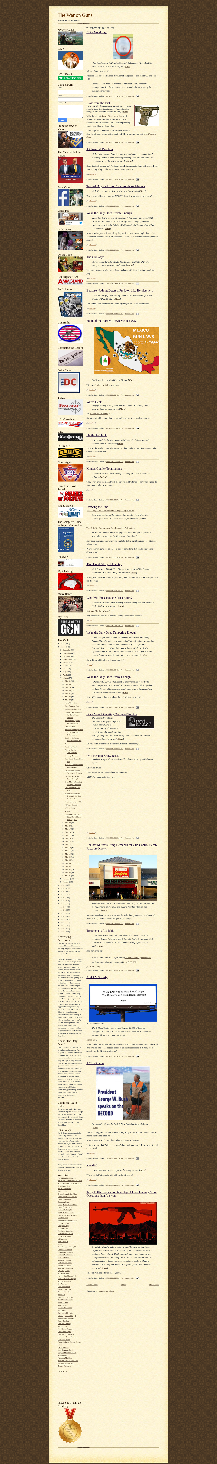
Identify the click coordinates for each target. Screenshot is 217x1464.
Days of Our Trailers (65, 1207)
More (127, 66)
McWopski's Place (65, 1263)
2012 (63, 910)
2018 (63, 891)
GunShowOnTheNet (65, 1234)
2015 (63, 901)
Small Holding (63, 1321)
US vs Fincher (63, 1347)
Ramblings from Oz (65, 1300)
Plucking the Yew (64, 1289)
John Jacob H (63, 1242)
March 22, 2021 (130, 962)
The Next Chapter (64, 1332)
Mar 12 (68, 848)
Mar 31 (68, 681)
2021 (63, 647)
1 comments (129, 142)
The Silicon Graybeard (66, 1334)
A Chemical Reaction (73, 709)
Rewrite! (68, 811)
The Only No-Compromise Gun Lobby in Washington (110, 528)
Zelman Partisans (64, 1366)
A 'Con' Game (70, 808)
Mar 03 (68, 869)
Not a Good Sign (71, 703)
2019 (63, 888)
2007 (63, 925)
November (67, 653)
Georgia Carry (63, 1226)
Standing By (62, 1326)
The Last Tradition (65, 1249)
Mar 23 (68, 700)
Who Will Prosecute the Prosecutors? (109, 597)
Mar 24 (68, 697)
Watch (103, 477)
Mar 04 (68, 866)
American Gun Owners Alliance (70, 1181)
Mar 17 (68, 835)
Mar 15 (68, 841)
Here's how (91, 1039)
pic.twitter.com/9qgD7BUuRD (137, 957)
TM (98, 967)
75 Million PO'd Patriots (67, 1178)
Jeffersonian (62, 1239)
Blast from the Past (72, 706)
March (65, 678)
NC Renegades (63, 1273)
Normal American (64, 1281)
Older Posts (154, 1284)
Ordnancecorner (64, 1287)
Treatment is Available (73, 802)
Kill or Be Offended (99, 413)
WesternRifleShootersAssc (68, 1361)
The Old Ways (70, 726)
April (65, 675)
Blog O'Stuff (62, 1191)
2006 (63, 929)
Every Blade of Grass (66, 1212)
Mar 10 (68, 854)
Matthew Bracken (64, 1260)
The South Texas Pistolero (67, 1337)
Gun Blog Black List (65, 1231)
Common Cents (64, 1202)
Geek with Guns (64, 1223)
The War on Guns (75, 15)
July (64, 665)
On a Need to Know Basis (102, 755)
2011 (63, 913)
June (65, 669)
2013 (63, 907)
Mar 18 (68, 832)
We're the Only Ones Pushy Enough (108, 677)
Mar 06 (68, 860)
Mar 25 (68, 693)
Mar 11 (68, 851)
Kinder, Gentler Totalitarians (104, 468)
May (65, 672)
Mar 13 (68, 844)
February (66, 879)
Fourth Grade (63, 1218)
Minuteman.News (64, 1265)
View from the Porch (65, 1350)
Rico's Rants (62, 1305)
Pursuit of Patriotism (65, 1297)
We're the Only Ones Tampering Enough (111, 632)
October (66, 656)
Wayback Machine (65, 1358)
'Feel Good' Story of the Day (104, 564)
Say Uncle (61, 1310)
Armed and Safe (64, 1186)
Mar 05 (68, 863)
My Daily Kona (64, 1271)
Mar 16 (68, 838)
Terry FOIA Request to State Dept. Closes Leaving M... (73, 817)
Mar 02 (68, 872)
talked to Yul (102, 385)
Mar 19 (68, 829)
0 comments (129, 206)
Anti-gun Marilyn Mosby (97, 611)
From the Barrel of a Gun (67, 1220)
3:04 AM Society (71, 805)
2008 (63, 922)
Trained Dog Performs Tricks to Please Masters (73, 715)
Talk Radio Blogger (65, 1329)
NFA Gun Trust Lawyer (67, 1279)
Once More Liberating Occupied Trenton (111, 714)
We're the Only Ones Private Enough (109, 213)
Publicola (61, 1294)
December (67, 650)
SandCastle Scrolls (65, 1308)
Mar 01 (68, 876)
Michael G (93, 174)
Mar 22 (68, 823)
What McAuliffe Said (66, 1363)
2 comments (129, 96)
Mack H (92, 967)
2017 (63, 894)
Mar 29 (68, 687)
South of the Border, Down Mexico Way (111, 320)
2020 (63, 885)
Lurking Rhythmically (66, 1255)
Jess (91, 490)
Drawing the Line (71, 756)
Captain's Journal (64, 1199)
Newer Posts (91, 1284)
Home (123, 1284)
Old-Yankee (62, 1284)
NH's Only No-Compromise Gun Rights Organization (110, 510)
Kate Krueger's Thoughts (67, 1247)
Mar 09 (68, 857)
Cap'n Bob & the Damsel (67, 1196)
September (67, 659)
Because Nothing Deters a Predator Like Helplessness (74, 732)
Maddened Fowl (64, 1257)
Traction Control (64, 1339)
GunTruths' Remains (65, 1236)
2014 (63, 904)
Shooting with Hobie (65, 1313)
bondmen (92, 278)
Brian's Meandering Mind (67, 1194)
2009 (63, 919)
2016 (63, 898)
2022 (63, 644)
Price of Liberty (64, 1292)
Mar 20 (68, 826)
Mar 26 (68, 690)
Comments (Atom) (107, 1291)
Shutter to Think (71, 747)
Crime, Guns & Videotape (67, 1204)
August (66, 662)
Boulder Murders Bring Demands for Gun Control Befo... (73, 796)
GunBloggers (63, 1228)
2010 (63, 916)
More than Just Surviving (67, 1268)
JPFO (60, 1244)
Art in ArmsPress (64, 1189)
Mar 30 (68, 684)
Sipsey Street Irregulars (66, 1318)
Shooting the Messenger (67, 1316)
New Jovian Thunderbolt (67, 1276)
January (66, 882)
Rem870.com (63, 1302)
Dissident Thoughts (65, 1210)
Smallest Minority (64, 1324)
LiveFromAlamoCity (66, 1252)
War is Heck (69, 744)
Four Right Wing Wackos (67, 1215)
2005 (63, 932)
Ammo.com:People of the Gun (69, 1183)
